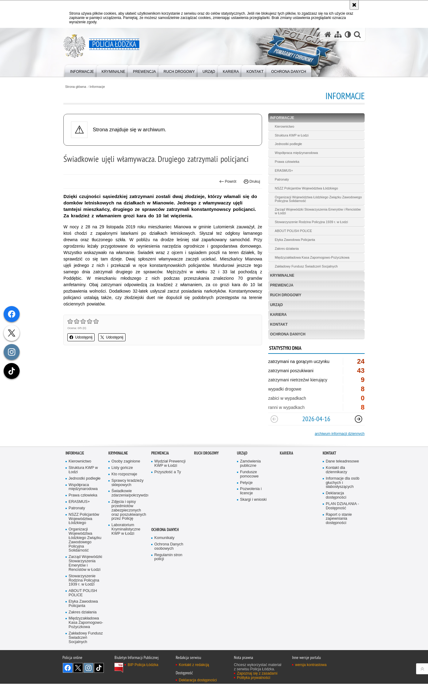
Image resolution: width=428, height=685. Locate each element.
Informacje (99, 86)
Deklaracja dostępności (336, 496)
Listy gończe (122, 468)
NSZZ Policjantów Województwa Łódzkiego (305, 188)
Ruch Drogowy (285, 296)
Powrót (227, 181)
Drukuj (251, 181)
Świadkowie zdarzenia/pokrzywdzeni (129, 494)
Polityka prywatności (253, 678)
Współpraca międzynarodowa (295, 153)
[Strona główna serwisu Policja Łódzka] (327, 35)
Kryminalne (281, 276)
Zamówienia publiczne (250, 464)
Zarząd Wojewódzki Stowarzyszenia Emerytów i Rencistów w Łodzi (317, 211)
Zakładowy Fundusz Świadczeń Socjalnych (305, 266)
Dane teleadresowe (342, 462)
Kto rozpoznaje (124, 475)
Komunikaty (164, 539)
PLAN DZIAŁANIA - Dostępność (342, 507)
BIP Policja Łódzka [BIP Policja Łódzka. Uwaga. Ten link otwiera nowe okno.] (143, 666)
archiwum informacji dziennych (337, 434)
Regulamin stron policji (168, 558)
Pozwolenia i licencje (251, 492)
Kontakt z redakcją (194, 666)
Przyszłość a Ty (167, 473)
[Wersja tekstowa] (347, 35)
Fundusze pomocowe (249, 475)
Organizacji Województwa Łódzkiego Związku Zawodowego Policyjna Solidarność (307, 199)
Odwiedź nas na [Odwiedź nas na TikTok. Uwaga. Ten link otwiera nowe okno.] (99, 669)
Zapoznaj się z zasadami (257, 674)
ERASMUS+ (283, 171)
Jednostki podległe (287, 144)
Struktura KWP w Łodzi (291, 135)
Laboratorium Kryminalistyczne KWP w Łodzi (126, 530)
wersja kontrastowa (311, 666)
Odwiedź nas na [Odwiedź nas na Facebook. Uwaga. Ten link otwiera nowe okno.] (68, 669)
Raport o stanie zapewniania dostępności (339, 519)
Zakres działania (286, 249)
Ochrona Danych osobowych (168, 547)
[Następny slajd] (356, 420)
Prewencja (281, 286)
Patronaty (281, 180)
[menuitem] (82, 70)
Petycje (246, 483)
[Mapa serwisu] (337, 35)
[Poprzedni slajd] (274, 420)
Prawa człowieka (286, 162)
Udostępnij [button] (83, 337)
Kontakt (278, 325)
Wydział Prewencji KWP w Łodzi (170, 464)
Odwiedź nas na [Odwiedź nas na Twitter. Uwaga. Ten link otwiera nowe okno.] (78, 669)
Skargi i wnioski (253, 500)
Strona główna (77, 86)
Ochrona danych (287, 335)
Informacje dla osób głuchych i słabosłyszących (342, 483)
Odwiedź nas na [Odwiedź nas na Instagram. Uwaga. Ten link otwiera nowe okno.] (88, 669)
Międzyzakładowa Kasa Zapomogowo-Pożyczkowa (311, 258)
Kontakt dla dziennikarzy (336, 470)
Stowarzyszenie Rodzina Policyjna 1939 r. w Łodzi (310, 222)
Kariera (277, 315)
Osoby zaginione (125, 462)
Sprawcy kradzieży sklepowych (127, 483)
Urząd (275, 305)
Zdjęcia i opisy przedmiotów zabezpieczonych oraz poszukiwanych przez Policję (128, 511)
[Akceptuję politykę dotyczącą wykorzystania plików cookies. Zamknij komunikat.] (354, 5)
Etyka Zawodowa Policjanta (294, 240)
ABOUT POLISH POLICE (292, 231)
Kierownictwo (284, 126)
